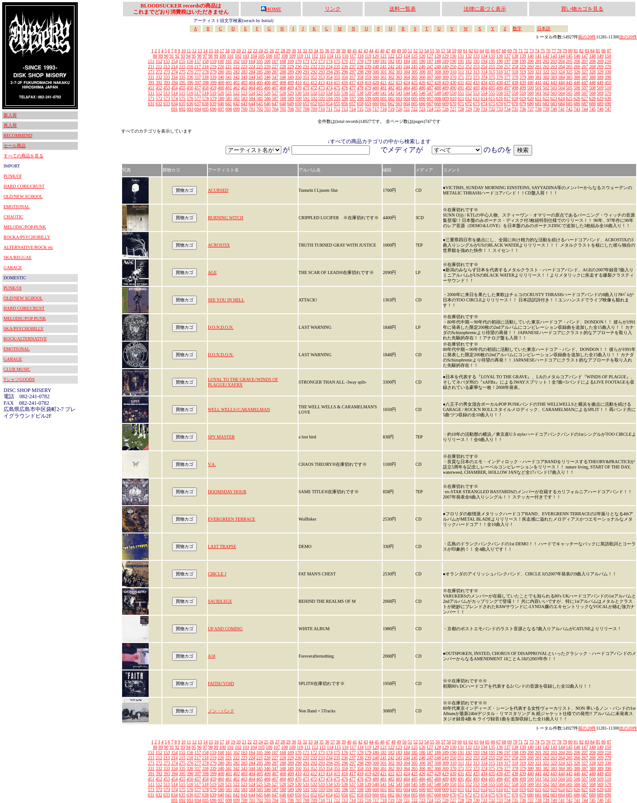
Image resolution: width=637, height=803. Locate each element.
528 (283, 93)
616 (499, 98)
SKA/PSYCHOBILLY (24, 328)
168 (283, 61)
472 (314, 87)
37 (332, 50)
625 (569, 98)
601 (383, 98)
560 (530, 93)
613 (476, 98)
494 (484, 87)
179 (368, 61)
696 (213, 109)
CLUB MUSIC (17, 369)
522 (236, 93)
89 (160, 55)
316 (499, 71)
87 (609, 50)
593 (321, 98)
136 (499, 55)
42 (360, 50)
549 (445, 93)
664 (406, 103)
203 (553, 61)
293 (321, 71)
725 (437, 109)
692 (182, 109)
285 (260, 71)
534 (329, 93)
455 (182, 87)
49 (399, 50)
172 (314, 61)
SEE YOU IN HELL (226, 299)
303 (399, 71)
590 (298, 98)
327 (584, 71)
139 (522, 55)
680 (530, 103)
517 (197, 93)
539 (368, 93)
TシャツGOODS (19, 379)
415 (337, 82)
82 (581, 50)
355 (337, 77)
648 (283, 103)
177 (352, 61)
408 (283, 82)
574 (174, 98)
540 (375, 93)
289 (291, 71)
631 (151, 103)
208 (592, 61)
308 (437, 71)
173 (321, 61)
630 (608, 98)
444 (561, 82)
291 (306, 71)
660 (375, 103)
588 (283, 98)
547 (429, 93)
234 (329, 66)
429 (445, 82)
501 (538, 87)
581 (229, 98)
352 (314, 77)
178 (360, 61)
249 (445, 66)
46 (382, 50)
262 (546, 66)
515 (182, 93)
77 (554, 50)
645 (259, 103)
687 (584, 103)
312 (468, 71)
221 (228, 66)
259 (522, 66)
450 (608, 82)
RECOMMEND (18, 135)
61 (465, 50)
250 (453, 66)
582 (236, 98)
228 (283, 66)
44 (371, 50)
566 (577, 93)
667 (429, 103)
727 (453, 109)
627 (584, 98)
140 (530, 55)
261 (538, 66)
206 (577, 61)
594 (329, 98)
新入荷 (10, 115)
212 (159, 66)
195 (491, 61)
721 (406, 109)
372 (468, 77)
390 (608, 77)
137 (507, 55)
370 (453, 77)
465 (259, 87)
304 (406, 71)
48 (393, 50)
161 (228, 61)
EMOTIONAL (17, 206)
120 (375, 55)
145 (569, 55)
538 (360, 93)
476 (345, 87)
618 (515, 98)
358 (360, 77)
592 (314, 98)
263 (553, 66)
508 (592, 87)
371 (460, 77)
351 (306, 77)
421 (383, 82)
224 (252, 66)
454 (174, 87)
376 (499, 77)
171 (306, 61)
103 (245, 55)
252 (468, 66)
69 (509, 50)
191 (460, 61)
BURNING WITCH (226, 217)
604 (406, 98)
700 (244, 109)
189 (445, 61)
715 (360, 109)
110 (300, 55)
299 (368, 71)
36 (327, 50)
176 (345, 61)
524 (252, 93)
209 (600, 61)
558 (515, 93)
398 (205, 82)
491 (460, 87)
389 (600, 77)
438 (515, 82)
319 (522, 71)
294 (329, 71)
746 (600, 109)
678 (515, 103)
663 (398, 103)
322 (546, 71)
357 (352, 77)
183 (398, 61)
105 (261, 55)
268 (592, 66)
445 (569, 82)
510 (608, 87)
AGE (212, 272)
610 (453, 98)
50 (404, 50)
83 (587, 50)
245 (414, 66)
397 (198, 82)
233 (321, 66)
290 (298, 71)
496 (499, 87)
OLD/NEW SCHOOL (23, 196)
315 (491, 71)
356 (345, 77)
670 (453, 103)
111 (307, 55)
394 (174, 82)
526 (267, 93)
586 (267, 98)
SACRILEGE (220, 601)
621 (538, 98)
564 (561, 93)
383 (553, 77)
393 (167, 82)
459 (213, 87)
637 (197, 103)
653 (321, 103)
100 (222, 55)
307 (430, 71)
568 (592, 93)
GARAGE (13, 267)
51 (410, 50)
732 (491, 109)
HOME (271, 9)
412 (314, 82)
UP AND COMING (225, 628)
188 (437, 61)
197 (507, 61)
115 (337, 55)
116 (345, 55)
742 (569, 109)
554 (484, 93)
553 (476, 93)
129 (445, 55)
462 (236, 87)
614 (484, 98)
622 (546, 98)
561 (538, 93)
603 (399, 98)
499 (522, 87)
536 (345, 93)
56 (437, 50)
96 (199, 55)
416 (345, 82)
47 (388, 50)
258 (515, 66)
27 (277, 50)
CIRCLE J (217, 573)
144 (561, 55)
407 (275, 82)
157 (197, 61)
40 (349, 50)
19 (233, 50)
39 (344, 50)
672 (468, 103)
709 (314, 109)
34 (316, 50)
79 (565, 50)
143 (553, 55)
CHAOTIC (13, 216)
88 (155, 55)
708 (306, 109)
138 (515, 55)
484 (406, 87)
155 (182, 61)
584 (252, 98)
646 (267, 103)
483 (398, 87)
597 (352, 98)
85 (598, 50)
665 (414, 103)
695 (205, 109)
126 (422, 55)
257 (507, 66)
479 (368, 87)
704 (275, 109)
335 (182, 77)
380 (530, 77)
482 (391, 87)
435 (491, 82)
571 (151, 98)
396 (190, 82)
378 (515, 77)
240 (375, 66)
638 (205, 103)
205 (569, 61)
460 (221, 87)
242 (391, 66)
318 (515, 71)
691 (174, 109)
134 (484, 55)
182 (391, 61)
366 (422, 77)
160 (221, 61)
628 (592, 98)
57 (443, 50)
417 (352, 82)
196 (499, 61)
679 (522, 103)
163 (244, 61)
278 (205, 71)
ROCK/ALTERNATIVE (25, 338)
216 (190, 66)
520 (221, 93)
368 (437, 77)
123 (398, 55)
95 (194, 55)
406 (267, 82)
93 (182, 55)
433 (476, 82)
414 (329, 82)
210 (608, 61)
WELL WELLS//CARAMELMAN (239, 409)
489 (445, 87)
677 (507, 103)
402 (236, 82)
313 (476, 71)
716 (368, 109)
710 (321, 109)
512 (159, 93)
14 (205, 50)
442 (546, 82)
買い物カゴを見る (582, 9)
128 (437, 55)
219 (213, 66)
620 (530, 98)
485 (414, 87)
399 (213, 82)
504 (561, 87)
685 (569, 103)
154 (174, 61)
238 (360, 66)
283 (244, 71)
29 (288, 50)
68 (504, 50)
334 (174, 77)
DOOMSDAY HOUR (227, 491)
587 (275, 98)
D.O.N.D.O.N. (221, 327)
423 (398, 82)
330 (608, 71)
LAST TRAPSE (222, 546)
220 (221, 66)
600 (375, 98)
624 (561, 98)
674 (484, 103)
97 (205, 55)
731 (484, 109)
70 (515, 50)
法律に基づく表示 (485, 9)
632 (159, 103)
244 (406, 66)
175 (337, 61)
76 (548, 50)
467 (275, 87)
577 (198, 98)
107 (276, 55)
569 (600, 93)
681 (538, 103)
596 (345, 98)
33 (310, 50)
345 (259, 77)
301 (383, 71)
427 (429, 82)
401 (229, 82)
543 (398, 93)
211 (151, 66)
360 (375, 77)
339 (213, 77)
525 (259, 93)
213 (166, 66)
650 (298, 103)
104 (253, 55)
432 (468, 82)
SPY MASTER (221, 436)
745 (592, 109)
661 (383, 103)
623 (553, 98)
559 (522, 93)
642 (236, 103)
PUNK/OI (13, 176)
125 (414, 55)
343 (244, 77)
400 (221, 82)
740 (553, 109)
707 (298, 109)
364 (406, 77)
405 (260, 82)
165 (259, 61)
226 (267, 66)
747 (608, 109)
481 (383, 87)
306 (422, 71)
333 (166, 77)
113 (322, 55)
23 (255, 50)
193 (476, 61)
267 (584, 66)
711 (329, 109)
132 (468, 55)
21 (244, 50)
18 (227, 50)
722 (414, 109)
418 (360, 82)
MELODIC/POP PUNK (25, 227)
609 (445, 98)
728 (460, 109)
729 (468, 109)
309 (445, 71)
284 (252, 71)
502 (546, 87)
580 (221, 98)
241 (383, 66)
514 (174, 93)
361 (383, 77)
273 (167, 71)
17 (222, 50)
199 (522, 61)
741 (561, 109)
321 (538, 71)
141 (538, 55)
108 (284, 55)
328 (592, 71)
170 (298, 61)
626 (577, 98)
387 (584, 77)
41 (355, 50)
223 (244, 66)
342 (236, 77)
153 (166, 61)
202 (546, 61)
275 (182, 71)
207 (584, 61)
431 (460, 82)
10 (183, 50)
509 (600, 87)
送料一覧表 (402, 9)
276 (190, 71)
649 (290, 103)
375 (491, 77)
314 (484, 71)
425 (414, 82)
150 (608, 55)
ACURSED (218, 190)
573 (167, 98)
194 (484, 61)
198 (515, 61)
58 (448, 50)
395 (182, 82)
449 (600, 82)
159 (213, 61)
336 (190, 77)
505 (569, 87)
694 (198, 109)
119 (368, 55)
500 (530, 87)
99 (216, 55)
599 (368, 98)
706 (291, 109)
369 (445, 77)
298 (360, 71)
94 (188, 55)
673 (476, 103)
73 (532, 50)
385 (569, 77)
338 (205, 77)
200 (530, 61)
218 (205, 66)
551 (460, 93)
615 (491, 98)
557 (507, 93)
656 (345, 103)
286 (267, 71)
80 (570, 50)
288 (283, 71)
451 (151, 87)
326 (577, 71)
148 (592, 55)
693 (190, 109)
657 (352, 103)
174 (329, 61)
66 (493, 50)
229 (290, 66)
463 (244, 87)
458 (205, 87)
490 (453, 87)
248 (437, 66)
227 (275, 66)
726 (445, 109)
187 (429, 61)
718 (383, 109)
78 (559, 50)
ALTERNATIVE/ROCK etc (28, 247)
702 (260, 109)
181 (383, 61)
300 (375, 71)
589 (291, 98)
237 (352, 66)
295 (337, 71)
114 (330, 55)
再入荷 (10, 125)
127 (429, 55)
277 (198, 71)
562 (546, 93)
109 (292, 55)
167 (275, 61)
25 (266, 50)
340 (221, 77)
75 (543, 50)
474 (329, 87)
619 (522, 98)
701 (252, 109)
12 (194, 50)
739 (546, 109)
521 (228, 93)
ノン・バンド (221, 710)
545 (414, 93)
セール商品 (15, 145)
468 (283, 87)
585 (260, 98)
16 (216, 50)
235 (337, 66)
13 (200, 50)
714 (352, 109)
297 (352, 71)
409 (291, 82)
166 (267, 61)
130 (453, 55)
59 (454, 50)
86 (603, 50)
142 (546, 55)
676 (499, 103)
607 (430, 98)
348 (283, 77)
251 (460, 66)
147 (584, 55)
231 (306, 66)
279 (213, 71)
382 (546, 77)
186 (422, 61)
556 (499, 93)
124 (406, 55)
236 (345, 66)
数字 (517, 28)
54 (426, 50)
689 (600, 103)
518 (205, 93)
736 (522, 109)
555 (491, 93)
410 (298, 82)
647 (275, 103)
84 (592, 50)
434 (484, 82)
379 (522, 77)
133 (476, 55)
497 (507, 87)
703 (267, 109)
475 (337, 87)
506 (577, 87)
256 (499, 66)
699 (236, 109)
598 (360, 98)
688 (592, 103)
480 (375, 87)
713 (345, 109)
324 (561, 71)
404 (252, 82)
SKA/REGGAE (17, 257)
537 (352, 93)
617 (507, 98)
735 (515, 109)
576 (190, 98)
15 (211, 50)
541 (383, 93)
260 (530, 66)
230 (298, 66)
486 (422, 87)
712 (337, 109)
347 (275, 77)
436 (499, 82)
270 (608, 66)
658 (360, 103)
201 (538, 61)
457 (197, 87)
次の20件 (628, 36)
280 (221, 71)
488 (437, 87)
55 (432, 50)
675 (491, 103)
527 (275, 93)
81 (576, 50)
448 (592, 82)
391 (151, 82)
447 (584, 82)
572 (159, 98)
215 (182, 66)
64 (482, 50)
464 (252, 87)
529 (290, 93)
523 (244, 93)
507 (584, 87)
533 (321, 93)
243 (398, 66)
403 (244, 82)
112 (315, 55)
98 (210, 55)
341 (228, 77)
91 (171, 55)
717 (375, 109)
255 (491, 66)
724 (429, 109)
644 (252, 103)
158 (205, 61)
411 (306, 82)
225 (259, 66)
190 (453, 61)
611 (461, 98)
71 (520, 50)
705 (283, 109)
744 (584, 109)
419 (368, 82)
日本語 (543, 28)
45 (377, 50)
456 (190, 87)
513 (166, 93)
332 (159, 77)
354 (329, 77)
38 (338, 50)
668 (437, 103)
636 (190, 103)
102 (238, 55)
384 (561, 77)
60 (459, 50)
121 (383, 55)
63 (476, 50)
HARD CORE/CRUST (24, 186)
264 (561, 66)
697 (221, 109)
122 (391, 55)
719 (391, 109)
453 (166, 87)
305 (414, 71)
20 (238, 50)
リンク (333, 9)
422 (391, 82)
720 (398, 109)
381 (538, 77)
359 (368, 77)
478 (360, 87)
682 (546, 103)
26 (271, 50)
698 (229, 109)
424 (406, 82)
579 (213, 98)
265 (569, 66)
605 (414, 98)
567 (584, 93)
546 (422, 93)
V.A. (212, 464)
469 (290, 87)
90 (166, 55)
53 (421, 50)
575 (182, 98)
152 (159, 61)
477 (352, 87)
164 (252, 61)
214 (174, 66)
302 (391, 71)
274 (174, 71)
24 (260, 50)
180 (375, 61)
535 (337, 93)
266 (577, 66)
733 (499, 109)
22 (249, 50)
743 (577, 109)
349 (290, 77)
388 (592, 77)
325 (569, 71)
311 (461, 71)
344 (252, 77)
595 (337, 98)
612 (468, 98)
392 (159, 82)
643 (244, 103)
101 (230, 55)
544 (406, 93)
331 (151, 77)
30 (294, 50)
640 (221, 103)
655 (337, 103)
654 (329, 103)
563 (553, 93)
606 (422, 98)
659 (368, 103)
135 (491, 55)
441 (538, 82)
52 (415, 50)
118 (360, 55)
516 (190, 93)
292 (314, 71)
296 (345, 71)
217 (197, 66)
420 (375, 82)
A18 (211, 656)
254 (484, 66)
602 (391, 98)
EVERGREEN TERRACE (231, 519)
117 (352, 55)
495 (491, 87)
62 (470, 50)
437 (507, 82)
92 (177, 55)
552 (468, 93)
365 (414, 77)
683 (553, 103)
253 (476, 66)
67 (498, 50)
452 (159, 87)
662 (391, 103)
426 (422, 82)
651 (306, 103)
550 (453, 93)
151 (151, 61)
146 (577, 55)
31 (299, 50)
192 (468, 61)
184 (406, 61)
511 (151, 93)
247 (429, 66)
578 (205, 98)
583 (244, 98)
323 (553, 71)
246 (422, 66)
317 (507, 71)
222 (236, 66)
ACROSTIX (219, 245)
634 (174, 103)
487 (429, 87)
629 (600, 98)
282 (236, 71)
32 (305, 50)
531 (306, 93)
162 (236, 61)
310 (453, 71)
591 (306, 98)
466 (267, 87)
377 (507, 77)
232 (314, 66)
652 (314, 103)
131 (460, 55)
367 (429, 77)
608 (437, 98)
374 (484, 77)
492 (468, 87)
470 (298, 87)
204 (561, 61)
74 (537, 50)
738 (538, 109)
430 (453, 82)
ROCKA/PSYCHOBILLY (27, 237)
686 (577, 103)
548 (437, 93)
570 (608, 93)
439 (522, 82)
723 (422, 109)
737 (530, 109)
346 (267, 77)
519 (213, 93)
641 (228, 103)
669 (445, 103)
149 (600, 55)
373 (476, 77)
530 (298, 93)
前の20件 (587, 36)
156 (190, 61)
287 (275, 71)
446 (577, 82)
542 (391, 93)
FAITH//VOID (221, 683)
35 (321, 50)
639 (213, 103)
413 (321, 82)
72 (526, 50)
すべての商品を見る (23, 155)
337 (197, 77)
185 (414, 61)
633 (166, 103)
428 (437, 82)
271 (151, 71)
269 (600, 66)
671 (460, 103)
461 (228, 87)
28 (282, 50)
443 (553, 82)
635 (182, 103)
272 (159, 71)
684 (561, 103)
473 (321, 87)
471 (306, 87)
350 (298, 77)
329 (600, 71)
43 (366, 50)
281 (229, 71)
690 (608, 103)
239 (368, 66)
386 (577, 77)
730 (476, 109)
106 (269, 55)
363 (398, 77)
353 (321, 77)
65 (487, 50)
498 (515, 87)
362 (391, 77)
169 (290, 61)
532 (314, 93)
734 (507, 109)
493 (476, 87)
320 (530, 71)
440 (530, 82)
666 (422, 103)
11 (189, 50)
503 (553, 87)
